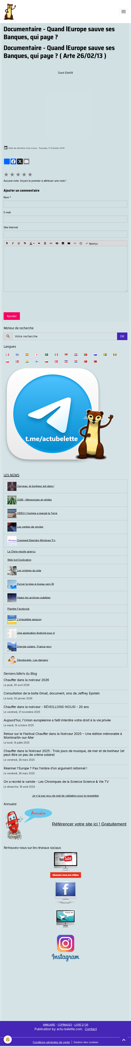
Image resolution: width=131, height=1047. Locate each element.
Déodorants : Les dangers (27, 660)
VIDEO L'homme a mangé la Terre (32, 513)
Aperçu (91, 243)
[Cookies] (8, 1039)
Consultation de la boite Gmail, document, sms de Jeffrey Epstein (52, 693)
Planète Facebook (18, 608)
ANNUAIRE (49, 1024)
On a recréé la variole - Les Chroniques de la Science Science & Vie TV (56, 781)
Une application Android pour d (31, 633)
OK (122, 336)
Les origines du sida (24, 570)
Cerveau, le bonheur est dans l (30, 486)
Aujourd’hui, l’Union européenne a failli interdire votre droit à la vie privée (57, 720)
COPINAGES (65, 1024)
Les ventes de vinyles (25, 527)
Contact (91, 1029)
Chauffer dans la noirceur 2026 (26, 680)
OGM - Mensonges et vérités (29, 499)
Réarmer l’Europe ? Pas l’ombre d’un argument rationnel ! (45, 768)
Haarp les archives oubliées (28, 597)
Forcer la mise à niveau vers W (30, 584)
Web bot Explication (19, 559)
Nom (6, 197)
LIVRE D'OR (81, 1024)
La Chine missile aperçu (21, 551)
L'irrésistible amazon (24, 619)
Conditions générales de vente (51, 1042)
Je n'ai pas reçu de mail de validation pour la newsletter (65, 795)
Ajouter (12, 316)
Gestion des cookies (86, 1042)
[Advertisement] (65, 994)
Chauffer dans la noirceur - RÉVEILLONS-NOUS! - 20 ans (46, 707)
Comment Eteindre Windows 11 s (31, 540)
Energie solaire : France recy (29, 646)
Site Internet (11, 227)
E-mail (7, 212)
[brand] (10, 11)
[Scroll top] (123, 1039)
